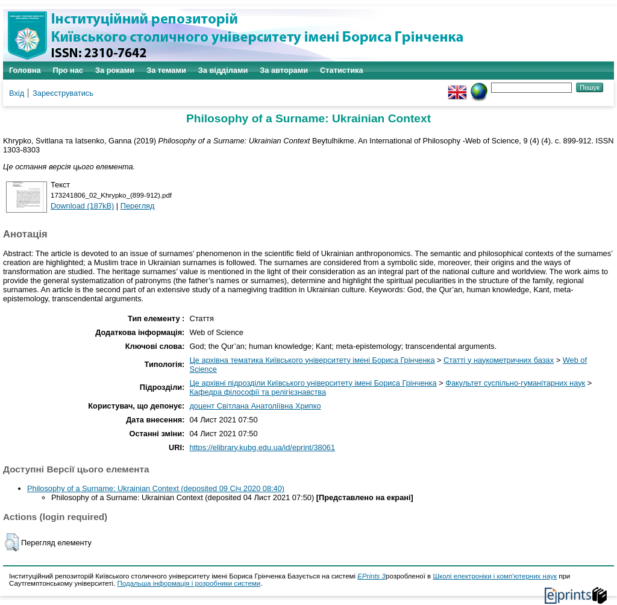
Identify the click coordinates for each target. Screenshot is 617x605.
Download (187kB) (82, 205)
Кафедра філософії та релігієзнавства (257, 392)
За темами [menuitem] (166, 70)
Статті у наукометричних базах (498, 360)
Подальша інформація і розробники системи (189, 583)
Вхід (16, 93)
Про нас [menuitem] (68, 70)
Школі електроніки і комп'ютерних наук (495, 576)
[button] (12, 542)
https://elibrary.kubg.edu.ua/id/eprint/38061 (262, 447)
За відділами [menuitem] (223, 70)
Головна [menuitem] (25, 70)
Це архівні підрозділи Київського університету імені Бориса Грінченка (312, 382)
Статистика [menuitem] (341, 70)
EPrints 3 (371, 576)
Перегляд (138, 205)
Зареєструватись (63, 93)
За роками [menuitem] (114, 70)
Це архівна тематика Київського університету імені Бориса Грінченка (311, 360)
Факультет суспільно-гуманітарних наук (515, 382)
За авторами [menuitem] (284, 70)
